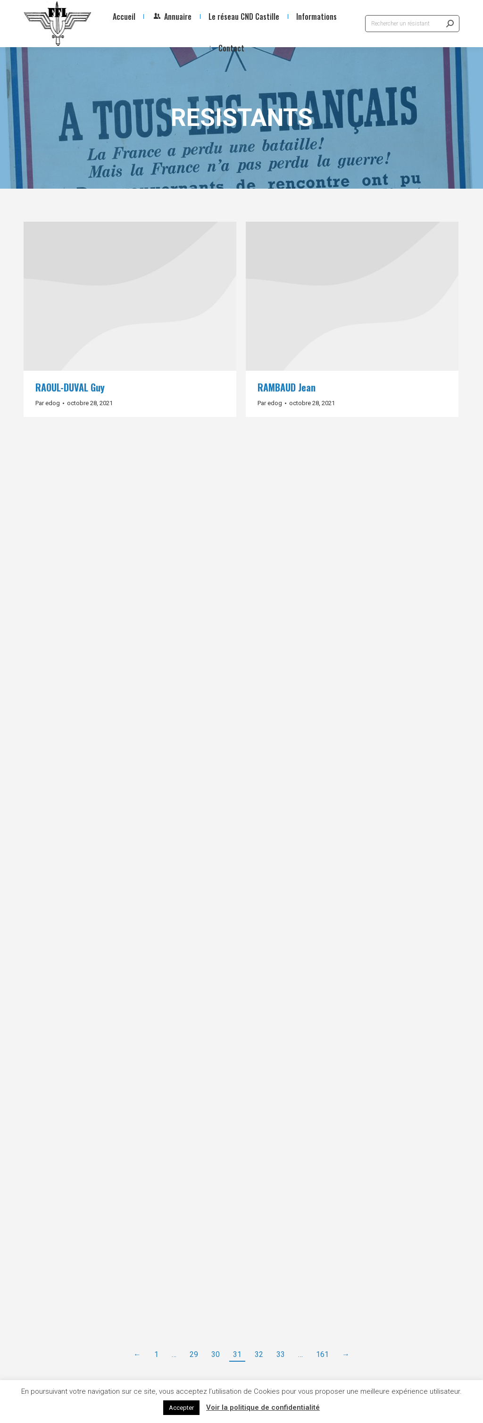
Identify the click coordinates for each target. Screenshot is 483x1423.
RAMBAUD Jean (287, 387)
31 (237, 1354)
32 (259, 1354)
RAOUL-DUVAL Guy (70, 387)
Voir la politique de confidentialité (263, 1407)
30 (215, 1354)
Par (47, 403)
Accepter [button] (181, 1407)
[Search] (412, 23)
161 (322, 1354)
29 (194, 1354)
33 (280, 1354)
